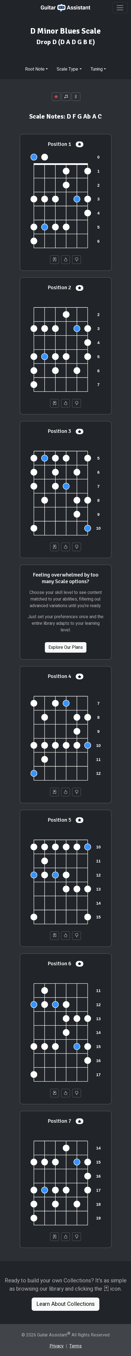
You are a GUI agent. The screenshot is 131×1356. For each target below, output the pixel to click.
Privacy (57, 1346)
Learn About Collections (65, 1304)
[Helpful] (65, 259)
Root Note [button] (35, 69)
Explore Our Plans (65, 647)
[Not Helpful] (76, 259)
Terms (75, 1346)
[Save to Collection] (54, 259)
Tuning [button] (97, 69)
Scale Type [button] (67, 69)
